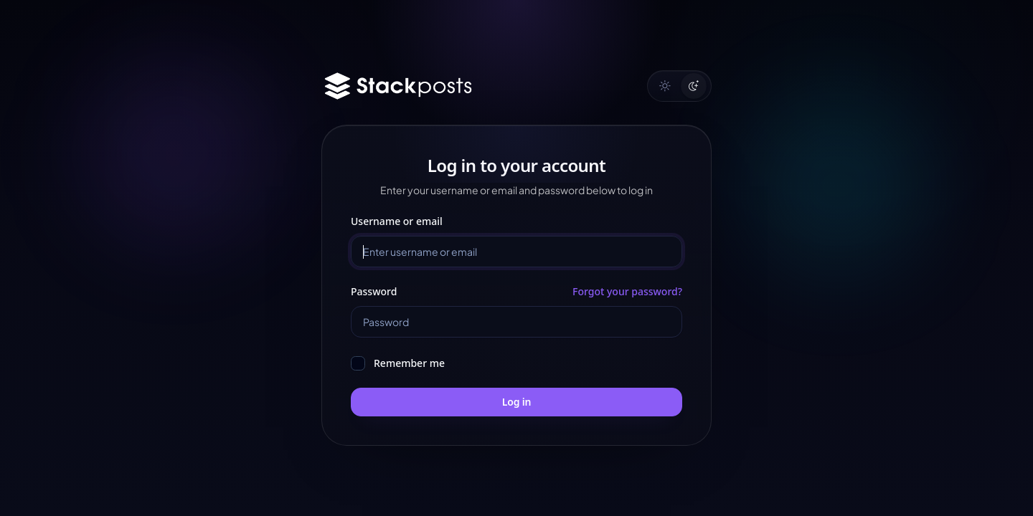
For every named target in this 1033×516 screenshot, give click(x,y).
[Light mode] (665, 86)
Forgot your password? (627, 291)
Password (374, 291)
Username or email (397, 221)
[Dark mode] (694, 86)
